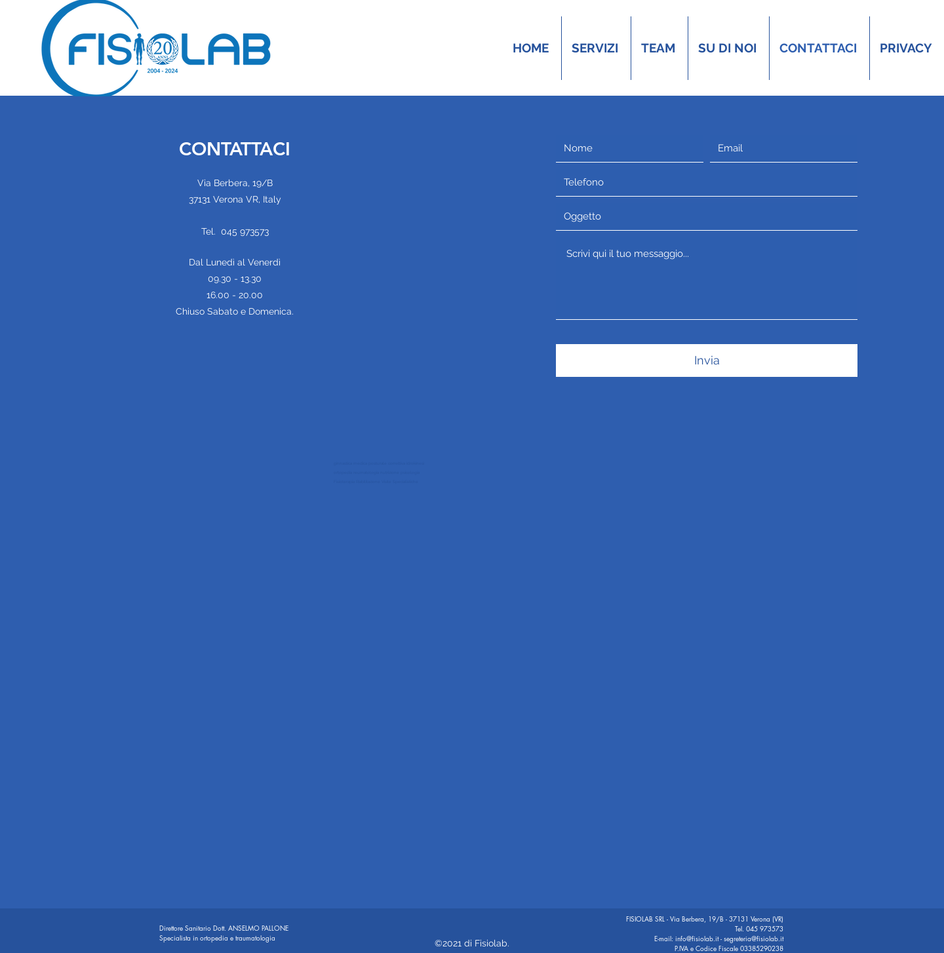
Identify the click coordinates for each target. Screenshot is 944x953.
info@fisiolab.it (696, 938)
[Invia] (706, 360)
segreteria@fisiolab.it (753, 938)
